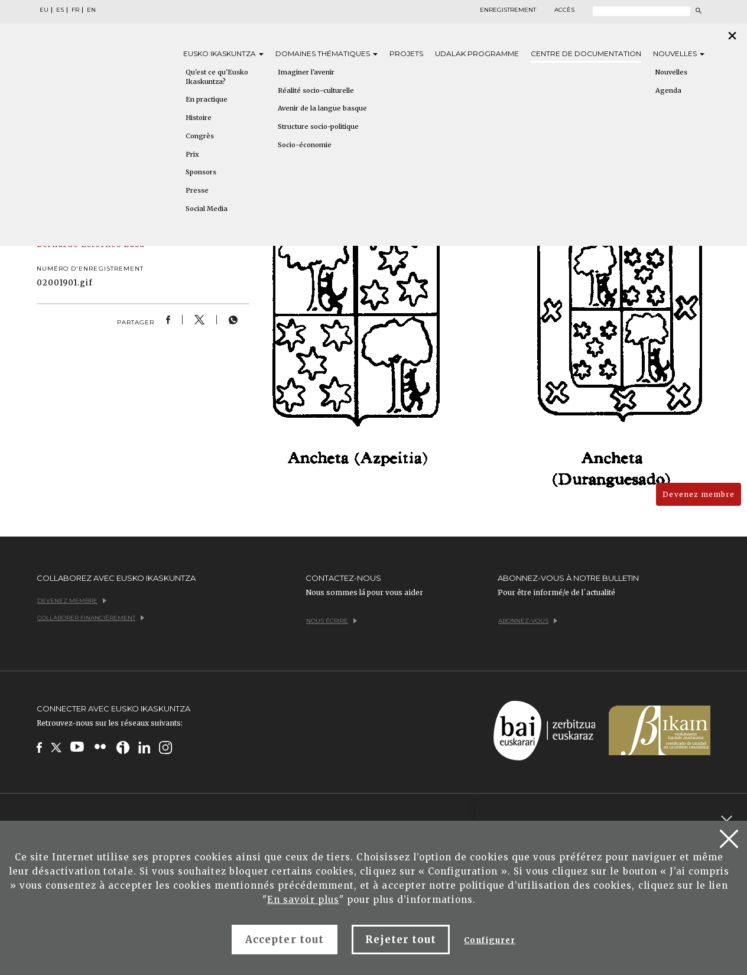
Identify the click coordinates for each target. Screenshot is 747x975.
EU (44, 10)
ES (60, 10)
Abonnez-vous (527, 621)
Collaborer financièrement (90, 618)
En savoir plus (303, 899)
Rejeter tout (400, 939)
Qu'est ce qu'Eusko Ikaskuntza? (217, 77)
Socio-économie (305, 145)
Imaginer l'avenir (306, 72)
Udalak (477, 53)
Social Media (207, 208)
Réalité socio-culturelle (316, 90)
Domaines (326, 53)
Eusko (223, 53)
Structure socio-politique (318, 126)
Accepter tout (284, 939)
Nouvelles (678, 53)
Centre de (586, 53)
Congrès (200, 136)
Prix (192, 154)
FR (75, 10)
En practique (207, 99)
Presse (197, 190)
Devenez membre (698, 494)
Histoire (199, 117)
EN (91, 10)
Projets (406, 53)
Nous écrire (331, 621)
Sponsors (201, 172)
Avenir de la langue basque (322, 108)
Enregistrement (508, 10)
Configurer (489, 940)
